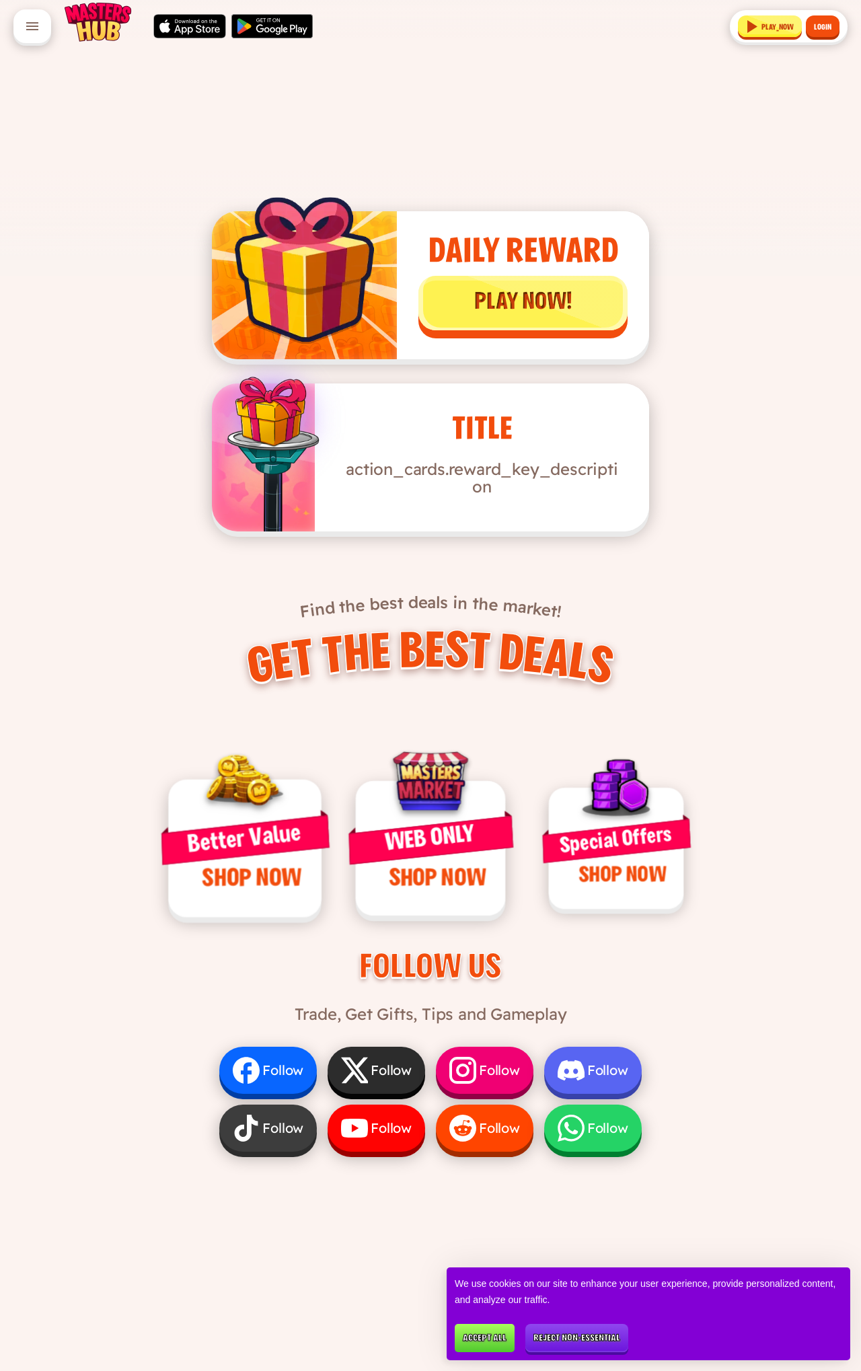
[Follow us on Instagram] (484, 1073)
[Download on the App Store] (189, 26)
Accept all (485, 1338)
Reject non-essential (576, 1338)
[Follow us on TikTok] (268, 1131)
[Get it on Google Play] (272, 26)
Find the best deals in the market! (431, 597)
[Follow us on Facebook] (268, 1073)
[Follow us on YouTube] (376, 1131)
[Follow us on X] (376, 1073)
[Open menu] (32, 26)
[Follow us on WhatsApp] (593, 1131)
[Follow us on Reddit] (484, 1131)
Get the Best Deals (430, 652)
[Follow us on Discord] (593, 1073)
